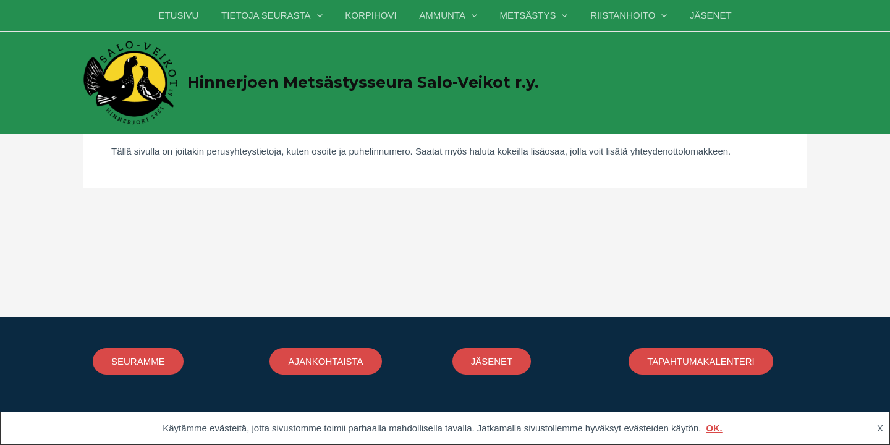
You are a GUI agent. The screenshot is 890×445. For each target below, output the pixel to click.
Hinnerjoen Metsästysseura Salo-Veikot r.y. (363, 82)
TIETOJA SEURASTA (279, 15)
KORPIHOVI (374, 15)
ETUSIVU (191, 15)
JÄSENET (698, 15)
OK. (714, 428)
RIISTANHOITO (620, 15)
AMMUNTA (448, 15)
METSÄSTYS (530, 15)
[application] (325, 15)
